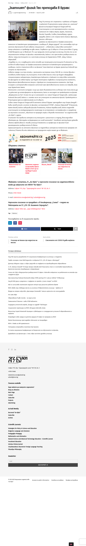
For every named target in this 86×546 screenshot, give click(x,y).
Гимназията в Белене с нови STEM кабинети (22, 301)
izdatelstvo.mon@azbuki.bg (23, 197)
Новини (17, 3)
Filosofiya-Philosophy (14, 449)
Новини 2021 (24, 3)
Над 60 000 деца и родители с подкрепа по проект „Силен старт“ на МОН (32, 281)
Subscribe (11, 397)
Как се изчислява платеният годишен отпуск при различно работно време (33, 284)
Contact (10, 395)
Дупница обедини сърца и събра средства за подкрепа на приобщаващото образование (37, 263)
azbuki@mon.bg (39, 197)
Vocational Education (14, 441)
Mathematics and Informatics (17, 436)
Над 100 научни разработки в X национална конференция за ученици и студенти (35, 257)
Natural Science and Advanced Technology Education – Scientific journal (30, 439)
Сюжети (14, 213)
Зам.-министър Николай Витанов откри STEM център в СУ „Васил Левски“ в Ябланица (36, 278)
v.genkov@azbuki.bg (20, 12)
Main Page (10, 3)
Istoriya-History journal (15, 444)
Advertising (11, 403)
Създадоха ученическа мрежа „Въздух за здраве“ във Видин (27, 305)
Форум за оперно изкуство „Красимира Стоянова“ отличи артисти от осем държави (36, 291)
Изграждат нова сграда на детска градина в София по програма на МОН (32, 317)
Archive (10, 418)
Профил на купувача (72, 480)
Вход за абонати (13, 390)
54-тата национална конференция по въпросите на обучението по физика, (33, 330)
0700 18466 (17, 193)
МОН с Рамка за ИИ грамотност (18, 323)
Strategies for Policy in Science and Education (22, 428)
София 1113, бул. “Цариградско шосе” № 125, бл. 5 (32, 188)
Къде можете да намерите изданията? (21, 387)
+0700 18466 (12, 371)
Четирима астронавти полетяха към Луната (23, 327)
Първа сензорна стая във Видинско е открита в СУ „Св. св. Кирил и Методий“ (34, 260)
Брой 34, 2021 (32, 3)
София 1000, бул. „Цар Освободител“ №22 (29, 209)
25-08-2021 (32, 12)
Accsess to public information (40, 480)
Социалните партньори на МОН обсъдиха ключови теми (26, 308)
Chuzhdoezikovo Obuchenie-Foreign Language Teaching (25, 447)
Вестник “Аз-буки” (14, 412)
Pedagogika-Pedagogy (15, 434)
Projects (10, 400)
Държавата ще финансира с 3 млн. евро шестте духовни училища (30, 333)
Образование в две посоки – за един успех (22, 298)
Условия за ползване (57, 480)
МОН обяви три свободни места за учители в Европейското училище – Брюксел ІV (35, 288)
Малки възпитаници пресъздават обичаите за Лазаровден (27, 320)
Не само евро (12, 295)
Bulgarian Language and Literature (19, 431)
